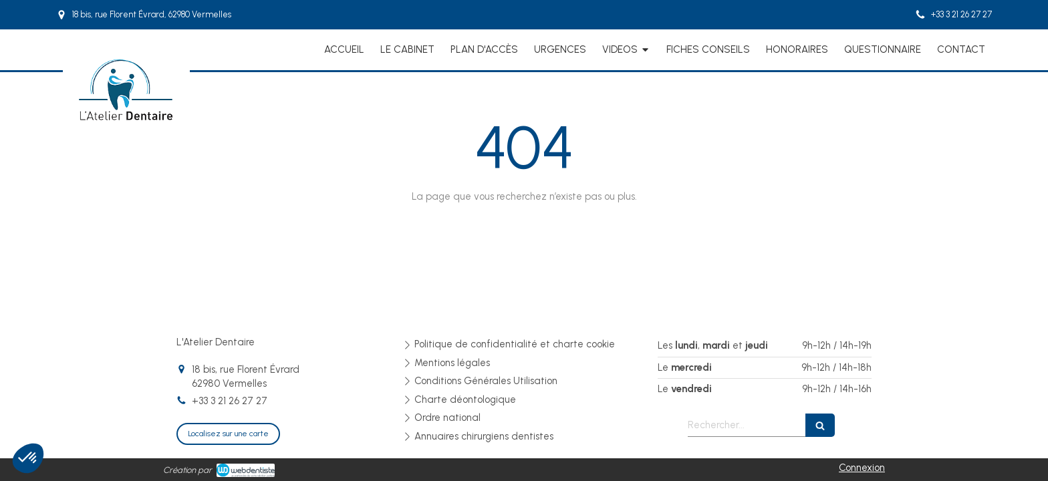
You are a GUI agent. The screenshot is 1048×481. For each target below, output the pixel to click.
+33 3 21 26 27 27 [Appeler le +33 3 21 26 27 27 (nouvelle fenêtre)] (229, 401)
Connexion (862, 468)
